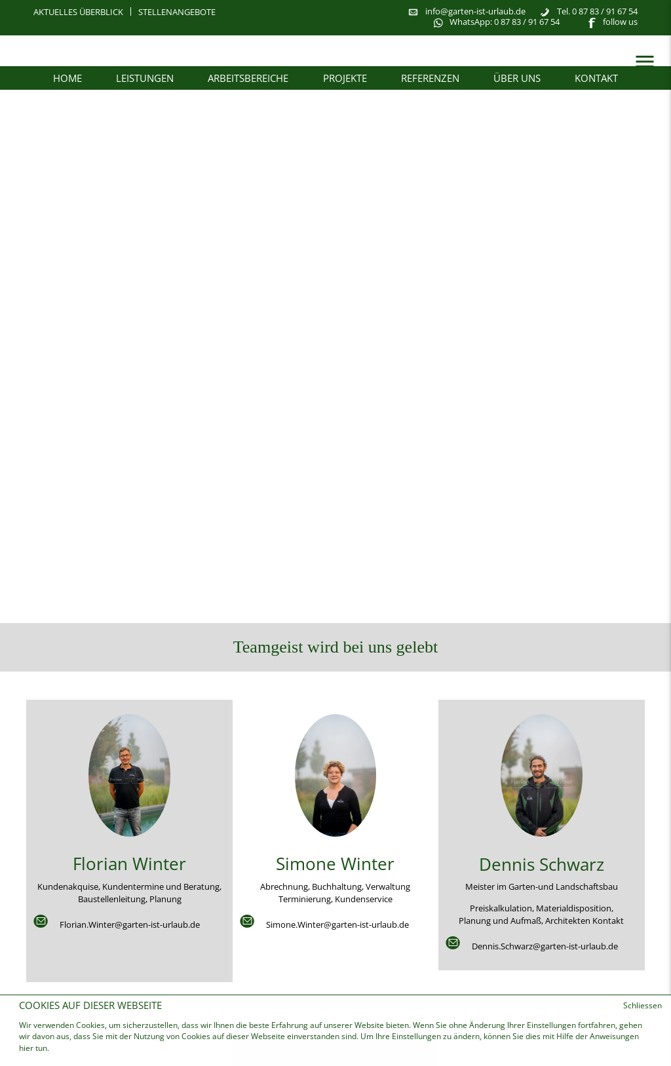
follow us (620, 22)
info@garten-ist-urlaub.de (475, 11)
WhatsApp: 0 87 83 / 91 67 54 (505, 22)
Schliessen (642, 1005)
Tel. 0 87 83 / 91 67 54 (597, 11)
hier (27, 1048)
